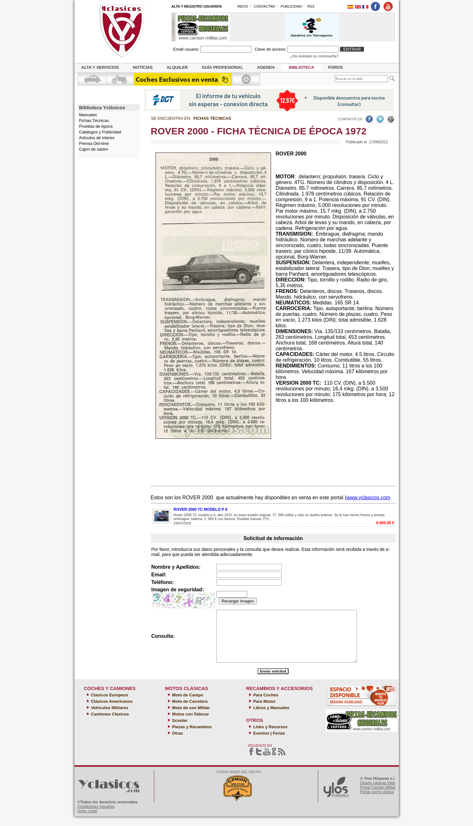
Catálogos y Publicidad (100, 132)
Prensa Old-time (94, 143)
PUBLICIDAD (291, 6)
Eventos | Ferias (268, 742)
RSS (311, 6)
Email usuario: (186, 49)
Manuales (88, 114)
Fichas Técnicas (94, 120)
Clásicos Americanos (111, 711)
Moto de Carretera (189, 711)
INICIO (242, 6)
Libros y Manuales (270, 717)
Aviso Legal (87, 820)
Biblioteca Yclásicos (102, 107)
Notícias (143, 67)
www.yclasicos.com (368, 497)
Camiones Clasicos (109, 723)
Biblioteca (301, 67)
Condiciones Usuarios (96, 816)
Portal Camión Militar (377, 797)
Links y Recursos (270, 736)
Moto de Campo (187, 704)
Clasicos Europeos (109, 704)
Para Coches (265, 704)
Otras (177, 742)
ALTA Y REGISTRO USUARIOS (196, 6)
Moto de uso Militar (190, 717)
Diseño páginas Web (377, 792)
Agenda (266, 67)
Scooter (179, 730)
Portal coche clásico (377, 801)
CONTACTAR (264, 6)
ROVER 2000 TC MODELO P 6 (200, 509)
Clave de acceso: (271, 49)
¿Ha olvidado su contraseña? (314, 56)
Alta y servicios (100, 67)
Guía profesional (222, 67)
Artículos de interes (97, 137)
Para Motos (264, 711)
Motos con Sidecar (190, 723)
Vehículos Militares (109, 717)
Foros (335, 67)
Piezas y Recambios (191, 736)
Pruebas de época (96, 126)
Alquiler (177, 67)
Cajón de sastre (93, 149)
